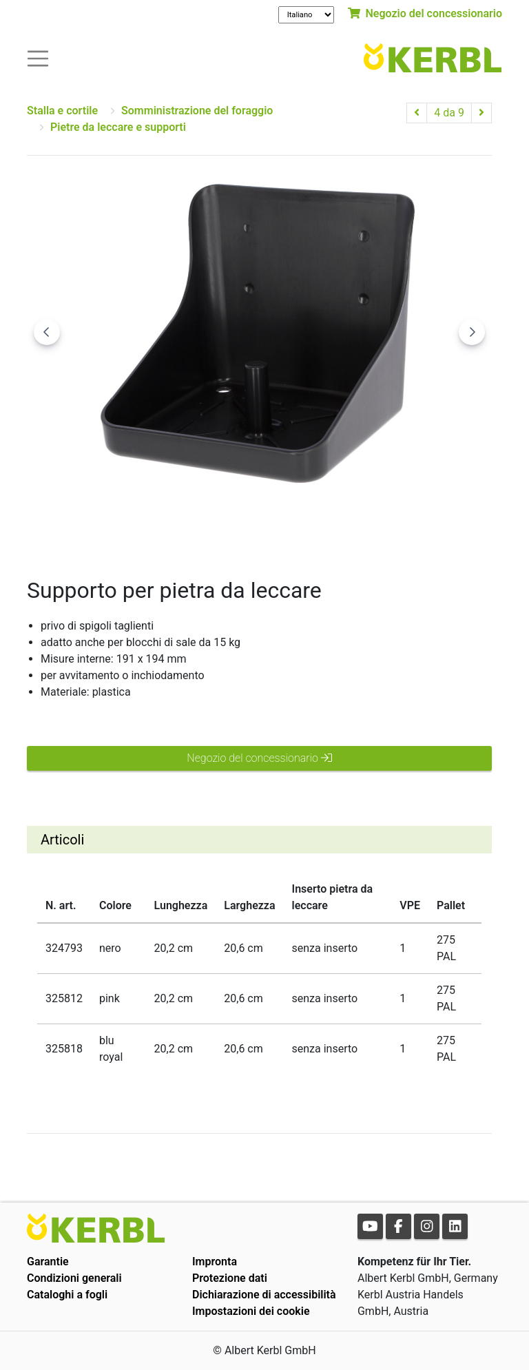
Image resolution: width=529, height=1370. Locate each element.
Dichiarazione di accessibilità (264, 1294)
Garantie (48, 1261)
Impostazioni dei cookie (251, 1311)
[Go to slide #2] (260, 527)
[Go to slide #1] (188, 527)
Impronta (214, 1261)
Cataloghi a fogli (67, 1294)
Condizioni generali (74, 1278)
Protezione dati (229, 1278)
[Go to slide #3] (331, 527)
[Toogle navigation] (38, 57)
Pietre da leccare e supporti (118, 127)
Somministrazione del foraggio (197, 110)
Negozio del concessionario (425, 13)
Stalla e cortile (62, 110)
